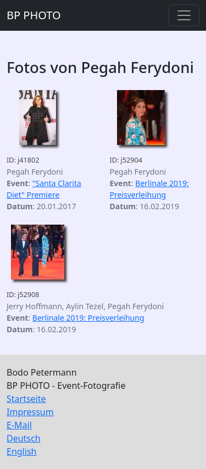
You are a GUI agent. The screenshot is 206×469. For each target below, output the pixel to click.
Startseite (26, 399)
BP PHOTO (34, 15)
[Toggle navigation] (184, 15)
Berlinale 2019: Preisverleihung (88, 317)
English (21, 451)
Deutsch (24, 438)
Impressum (30, 412)
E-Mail (19, 425)
